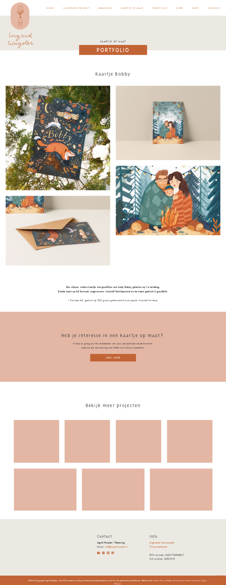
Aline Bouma (178, 580)
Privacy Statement (158, 546)
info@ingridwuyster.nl (116, 546)
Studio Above (159, 580)
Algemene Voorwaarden (161, 542)
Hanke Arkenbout (192, 580)
